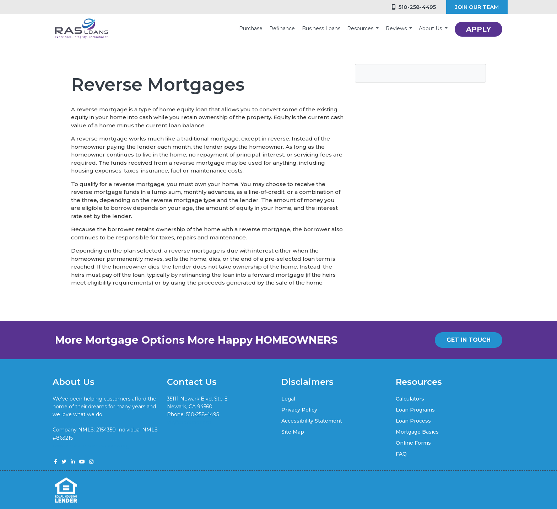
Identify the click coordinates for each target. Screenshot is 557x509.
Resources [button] (361, 28)
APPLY (478, 29)
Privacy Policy (299, 410)
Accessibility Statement (311, 421)
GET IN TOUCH (469, 339)
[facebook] (55, 461)
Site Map (292, 432)
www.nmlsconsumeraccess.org (91, 445)
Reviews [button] (397, 28)
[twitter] (63, 461)
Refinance (282, 28)
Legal (288, 399)
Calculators (410, 399)
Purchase (251, 28)
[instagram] (91, 461)
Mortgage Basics (417, 432)
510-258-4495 (414, 7)
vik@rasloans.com (189, 422)
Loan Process (413, 421)
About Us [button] (431, 28)
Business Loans (321, 28)
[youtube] (82, 461)
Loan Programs (415, 410)
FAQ (401, 454)
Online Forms (413, 443)
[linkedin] (73, 461)
